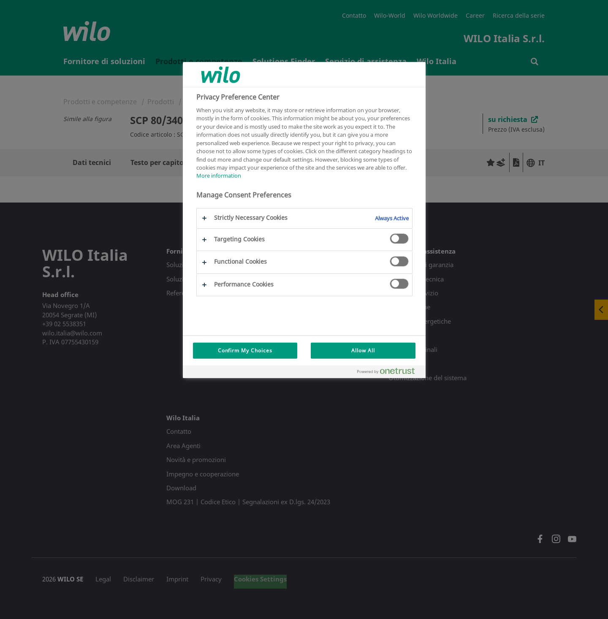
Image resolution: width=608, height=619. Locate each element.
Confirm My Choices (245, 350)
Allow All (363, 350)
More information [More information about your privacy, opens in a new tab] (218, 175)
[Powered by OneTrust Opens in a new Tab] (389, 373)
